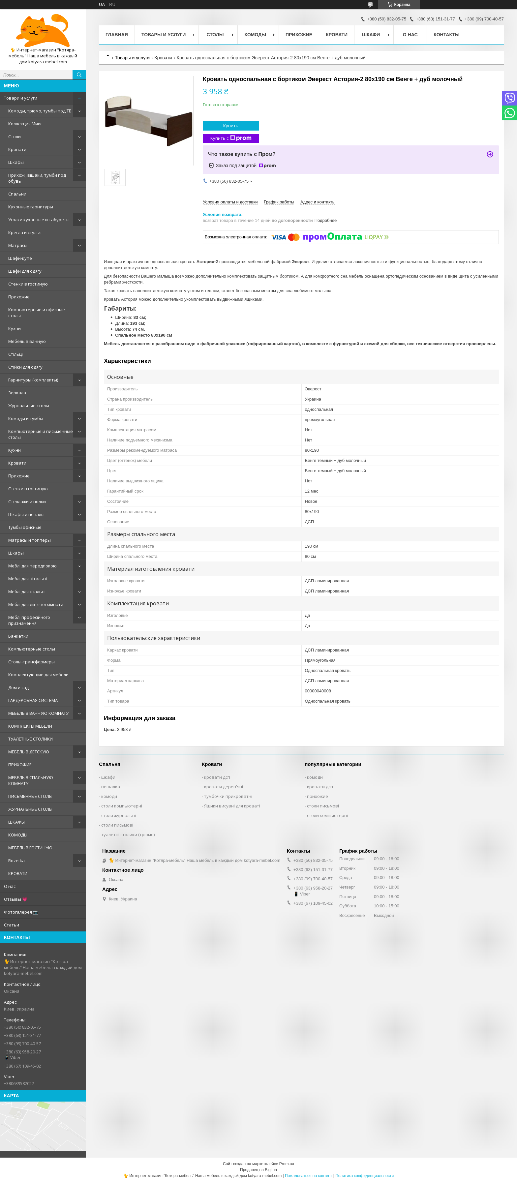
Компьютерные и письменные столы (40, 434)
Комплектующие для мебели (38, 675)
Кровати (17, 149)
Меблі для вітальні (27, 579)
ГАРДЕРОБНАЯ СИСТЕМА (33, 700)
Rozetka (16, 861)
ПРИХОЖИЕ (20, 765)
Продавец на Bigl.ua (258, 1169)
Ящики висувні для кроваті (232, 806)
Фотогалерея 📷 (21, 912)
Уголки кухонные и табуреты (39, 220)
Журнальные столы (28, 406)
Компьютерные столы (31, 649)
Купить (230, 126)
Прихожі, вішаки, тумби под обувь (37, 178)
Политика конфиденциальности (364, 1175)
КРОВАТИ (17, 873)
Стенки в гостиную (28, 284)
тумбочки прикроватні (228, 796)
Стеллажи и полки (27, 501)
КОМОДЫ (17, 835)
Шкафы (16, 162)
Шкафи (371, 34)
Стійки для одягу (25, 367)
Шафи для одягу (25, 271)
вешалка (110, 787)
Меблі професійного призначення (29, 620)
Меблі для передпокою (32, 566)
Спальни (17, 194)
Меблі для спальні (27, 591)
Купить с (231, 138)
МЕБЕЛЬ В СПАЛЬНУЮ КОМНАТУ (30, 780)
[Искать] (79, 75)
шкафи (108, 777)
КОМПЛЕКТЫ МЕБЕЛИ (30, 726)
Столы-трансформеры (31, 662)
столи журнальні (118, 815)
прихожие (317, 796)
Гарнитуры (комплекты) (33, 380)
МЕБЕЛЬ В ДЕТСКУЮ (28, 752)
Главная (117, 34)
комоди (109, 796)
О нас (9, 886)
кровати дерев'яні (223, 787)
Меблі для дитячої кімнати (35, 604)
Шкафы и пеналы (26, 514)
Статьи (11, 925)
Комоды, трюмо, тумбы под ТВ (40, 111)
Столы (215, 34)
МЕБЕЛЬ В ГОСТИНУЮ (30, 848)
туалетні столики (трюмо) (128, 834)
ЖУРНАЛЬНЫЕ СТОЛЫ (30, 809)
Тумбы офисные (25, 527)
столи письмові (117, 825)
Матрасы (17, 245)
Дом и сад (18, 687)
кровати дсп (217, 777)
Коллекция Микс (25, 124)
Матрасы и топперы (29, 540)
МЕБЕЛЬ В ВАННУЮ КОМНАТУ (38, 713)
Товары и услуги (163, 34)
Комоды (255, 34)
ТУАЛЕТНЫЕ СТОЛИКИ (30, 739)
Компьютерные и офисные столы (36, 312)
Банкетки (18, 636)
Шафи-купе (20, 258)
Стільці (15, 354)
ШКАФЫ (16, 822)
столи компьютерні (121, 806)
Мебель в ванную (27, 341)
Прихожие (19, 297)
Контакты (446, 34)
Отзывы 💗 (15, 899)
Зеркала (17, 393)
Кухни (14, 328)
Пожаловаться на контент (308, 1175)
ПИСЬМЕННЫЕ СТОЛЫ (30, 796)
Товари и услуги (20, 98)
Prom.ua (286, 1164)
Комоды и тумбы (25, 418)
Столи (14, 136)
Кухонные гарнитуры (30, 207)
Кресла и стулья (25, 232)
